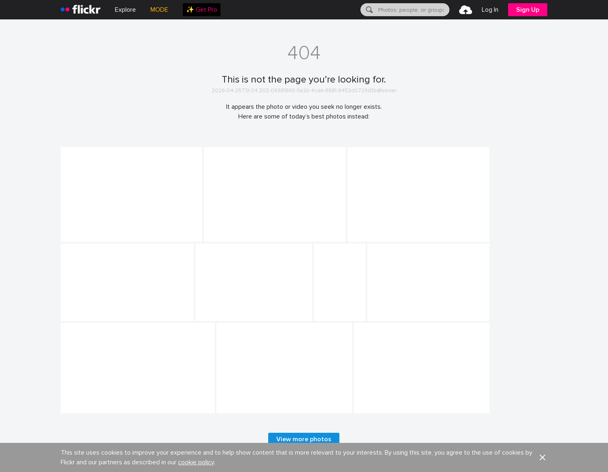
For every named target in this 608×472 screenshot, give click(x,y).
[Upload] (465, 9)
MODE (159, 10)
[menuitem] (202, 9)
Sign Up (527, 10)
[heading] (80, 9)
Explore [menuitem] (125, 10)
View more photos (303, 439)
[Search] (368, 9)
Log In (490, 10)
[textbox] (413, 9)
